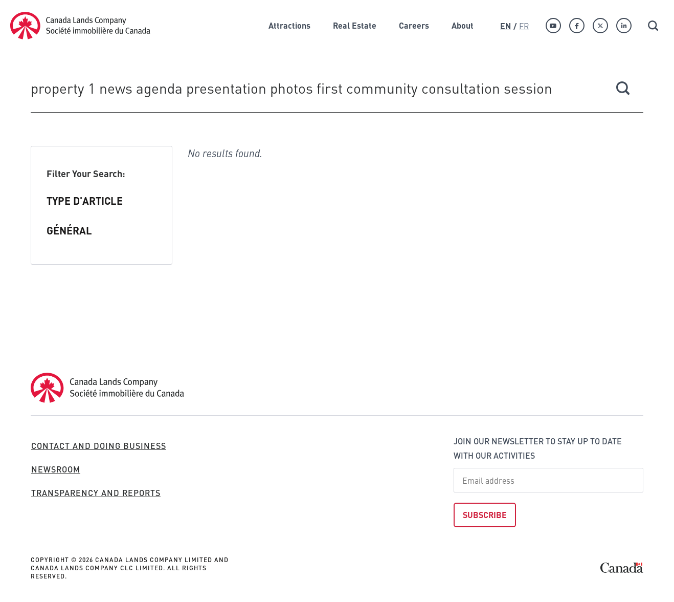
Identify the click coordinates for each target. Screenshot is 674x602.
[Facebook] (577, 25)
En (505, 26)
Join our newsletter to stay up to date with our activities (538, 448)
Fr (524, 25)
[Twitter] (600, 25)
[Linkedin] (624, 25)
